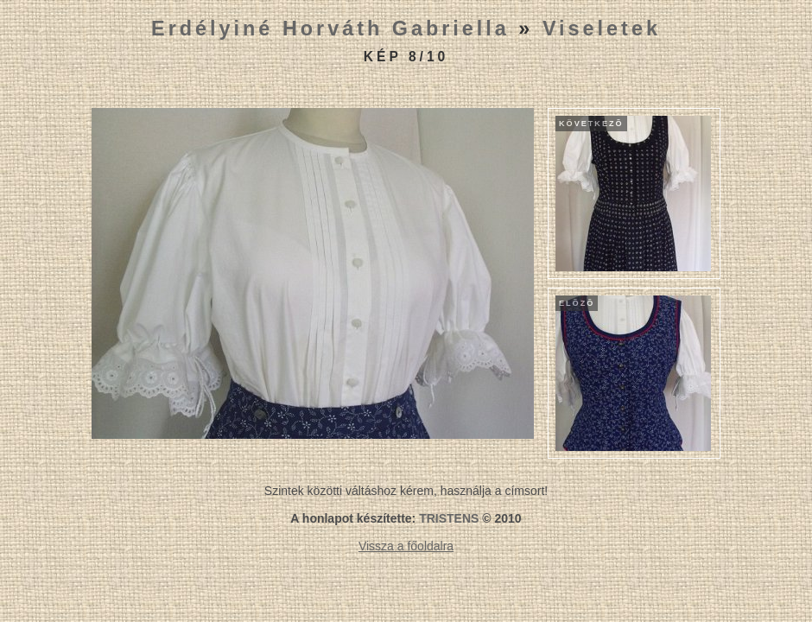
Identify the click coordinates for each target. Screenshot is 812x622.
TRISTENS (449, 518)
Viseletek (601, 28)
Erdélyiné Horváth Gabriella (330, 28)
